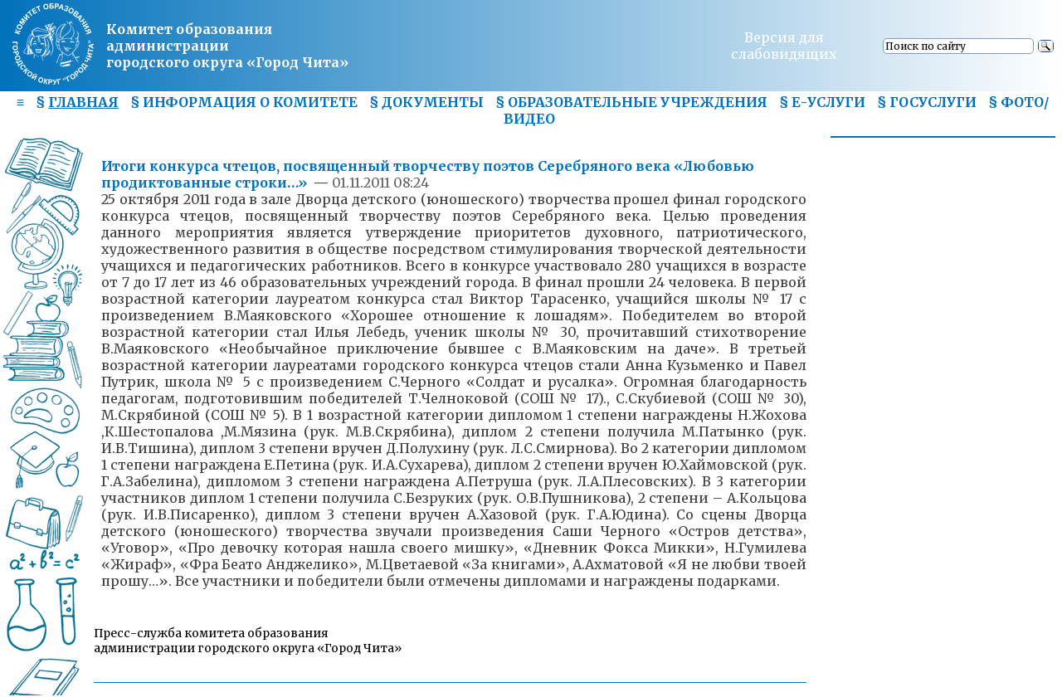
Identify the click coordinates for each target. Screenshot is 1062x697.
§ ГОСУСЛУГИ (927, 102)
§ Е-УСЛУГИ (822, 102)
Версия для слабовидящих (784, 45)
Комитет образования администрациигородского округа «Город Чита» (227, 46)
